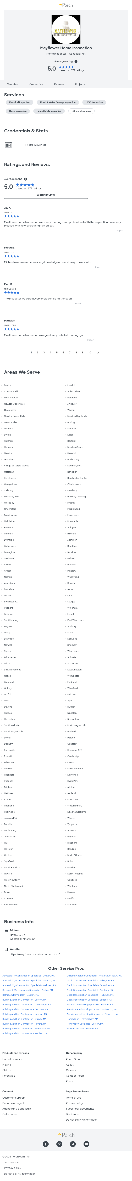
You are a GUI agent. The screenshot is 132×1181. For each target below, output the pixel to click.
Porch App (8, 1075)
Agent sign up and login (16, 1108)
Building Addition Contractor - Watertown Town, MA (94, 975)
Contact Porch (75, 1075)
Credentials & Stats (26, 131)
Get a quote (9, 1114)
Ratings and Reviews (27, 164)
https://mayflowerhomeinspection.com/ (35, 954)
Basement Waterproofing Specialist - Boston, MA (27, 990)
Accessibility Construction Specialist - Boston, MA (28, 975)
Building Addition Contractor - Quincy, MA (24, 1019)
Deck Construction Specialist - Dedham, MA (90, 990)
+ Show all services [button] (81, 111)
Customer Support (13, 1097)
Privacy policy (74, 1103)
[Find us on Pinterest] (59, 1144)
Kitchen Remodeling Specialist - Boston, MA (90, 1004)
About (70, 1064)
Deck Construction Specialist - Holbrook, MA (90, 995)
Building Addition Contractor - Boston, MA (24, 999)
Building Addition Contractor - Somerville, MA (26, 1028)
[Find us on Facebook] (46, 1144)
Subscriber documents (80, 1108)
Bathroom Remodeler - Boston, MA (20, 995)
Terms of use (73, 1097)
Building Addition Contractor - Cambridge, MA (26, 1004)
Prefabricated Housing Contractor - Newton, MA (92, 1014)
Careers (71, 1070)
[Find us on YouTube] (86, 1144)
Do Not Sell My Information (81, 1119)
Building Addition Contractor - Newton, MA (24, 1014)
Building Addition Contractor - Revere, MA (24, 1023)
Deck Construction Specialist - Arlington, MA (90, 980)
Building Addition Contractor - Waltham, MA (25, 1033)
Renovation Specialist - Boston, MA (85, 1023)
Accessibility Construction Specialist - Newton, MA (29, 980)
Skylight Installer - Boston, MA (82, 1028)
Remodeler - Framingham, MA (82, 1019)
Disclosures (72, 1114)
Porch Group (73, 1059)
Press (69, 1081)
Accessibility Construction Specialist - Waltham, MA (29, 985)
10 (90, 352)
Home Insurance (12, 1059)
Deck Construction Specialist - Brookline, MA (90, 985)
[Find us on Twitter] (73, 1144)
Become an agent (13, 1103)
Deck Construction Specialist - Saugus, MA (89, 999)
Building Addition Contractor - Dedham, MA (25, 1009)
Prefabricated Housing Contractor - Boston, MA (92, 1009)
